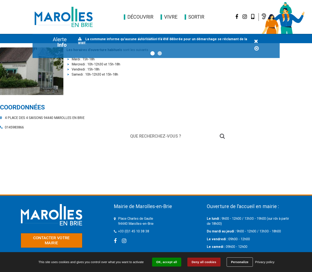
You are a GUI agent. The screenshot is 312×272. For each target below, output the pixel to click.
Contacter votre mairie (51, 240)
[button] (140, 17)
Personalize (239, 262)
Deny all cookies (204, 262)
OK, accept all (166, 262)
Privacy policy (264, 262)
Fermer (256, 41)
